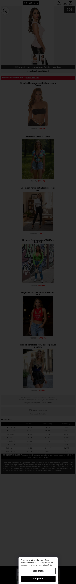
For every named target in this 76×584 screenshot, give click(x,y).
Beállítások (37, 571)
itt (51, 565)
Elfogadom (38, 579)
